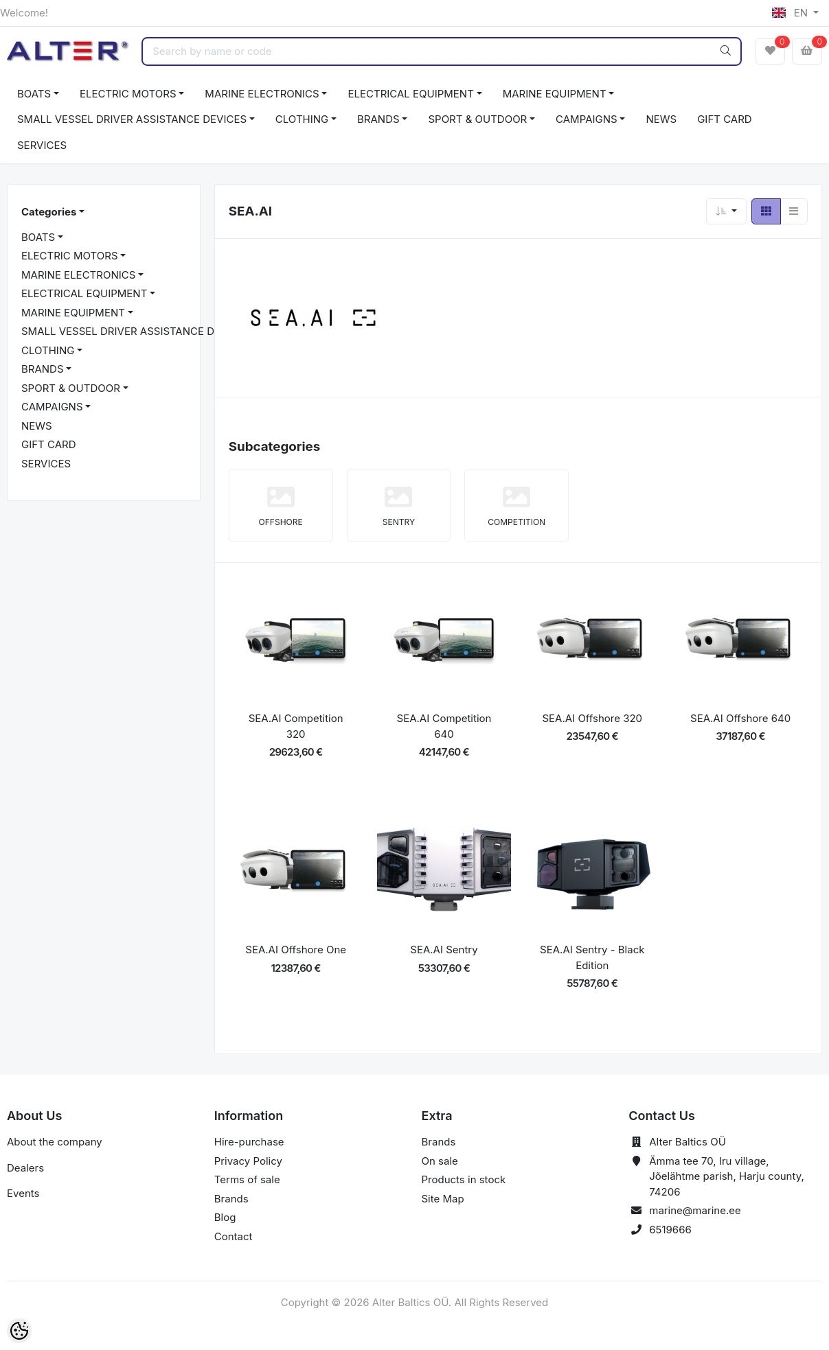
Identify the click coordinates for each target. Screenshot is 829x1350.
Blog (225, 1217)
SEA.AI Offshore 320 (592, 718)
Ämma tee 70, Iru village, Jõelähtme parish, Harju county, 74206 (726, 1176)
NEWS (661, 119)
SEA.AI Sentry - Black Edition (592, 957)
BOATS (34, 93)
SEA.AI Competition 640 (444, 726)
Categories (48, 211)
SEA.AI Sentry (443, 949)
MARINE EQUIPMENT (554, 93)
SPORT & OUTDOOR (477, 119)
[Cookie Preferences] (19, 1330)
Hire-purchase (249, 1141)
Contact (233, 1236)
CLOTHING (301, 119)
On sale (440, 1160)
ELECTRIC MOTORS (128, 93)
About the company (54, 1141)
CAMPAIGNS (586, 119)
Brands (231, 1198)
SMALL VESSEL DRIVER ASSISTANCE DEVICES (132, 119)
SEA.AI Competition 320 (296, 726)
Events (23, 1193)
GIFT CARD (724, 119)
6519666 (670, 1229)
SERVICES (42, 145)
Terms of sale (247, 1179)
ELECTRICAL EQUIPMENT (410, 93)
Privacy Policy (248, 1160)
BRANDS (378, 119)
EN (791, 12)
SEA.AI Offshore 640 (740, 718)
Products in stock (464, 1179)
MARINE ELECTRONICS (262, 93)
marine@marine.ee (695, 1210)
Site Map (443, 1198)
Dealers (25, 1167)
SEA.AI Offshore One (295, 949)
